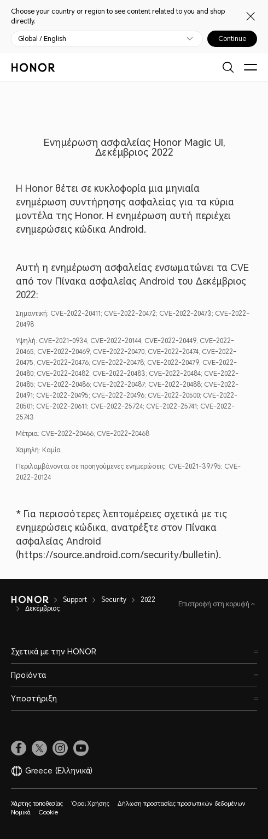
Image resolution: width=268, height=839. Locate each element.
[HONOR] (30, 599)
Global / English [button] (42, 39)
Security (113, 600)
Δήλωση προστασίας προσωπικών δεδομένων (182, 803)
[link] (18, 748)
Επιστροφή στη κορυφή (214, 604)
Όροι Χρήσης (90, 803)
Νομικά (21, 812)
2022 (148, 600)
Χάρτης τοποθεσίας (37, 803)
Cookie (48, 812)
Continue (232, 39)
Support (75, 600)
